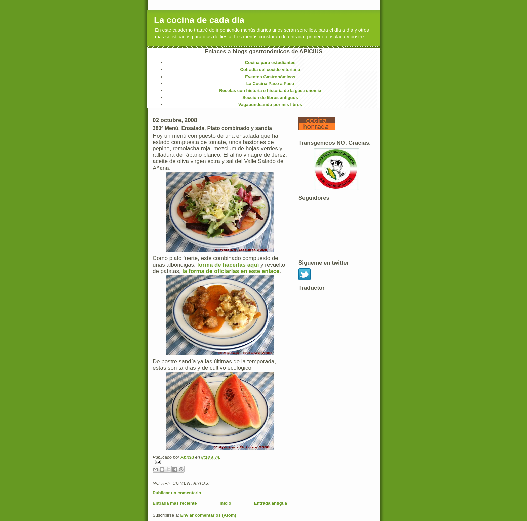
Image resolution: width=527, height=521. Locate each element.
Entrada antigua (270, 503)
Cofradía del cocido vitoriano (270, 69)
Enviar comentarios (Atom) (208, 515)
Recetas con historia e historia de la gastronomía (270, 90)
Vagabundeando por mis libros (270, 104)
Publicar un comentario (177, 492)
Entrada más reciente (175, 503)
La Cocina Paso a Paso (270, 83)
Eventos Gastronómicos (270, 76)
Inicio (225, 503)
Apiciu (187, 457)
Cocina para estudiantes (270, 62)
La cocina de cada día (199, 20)
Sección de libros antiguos (270, 97)
